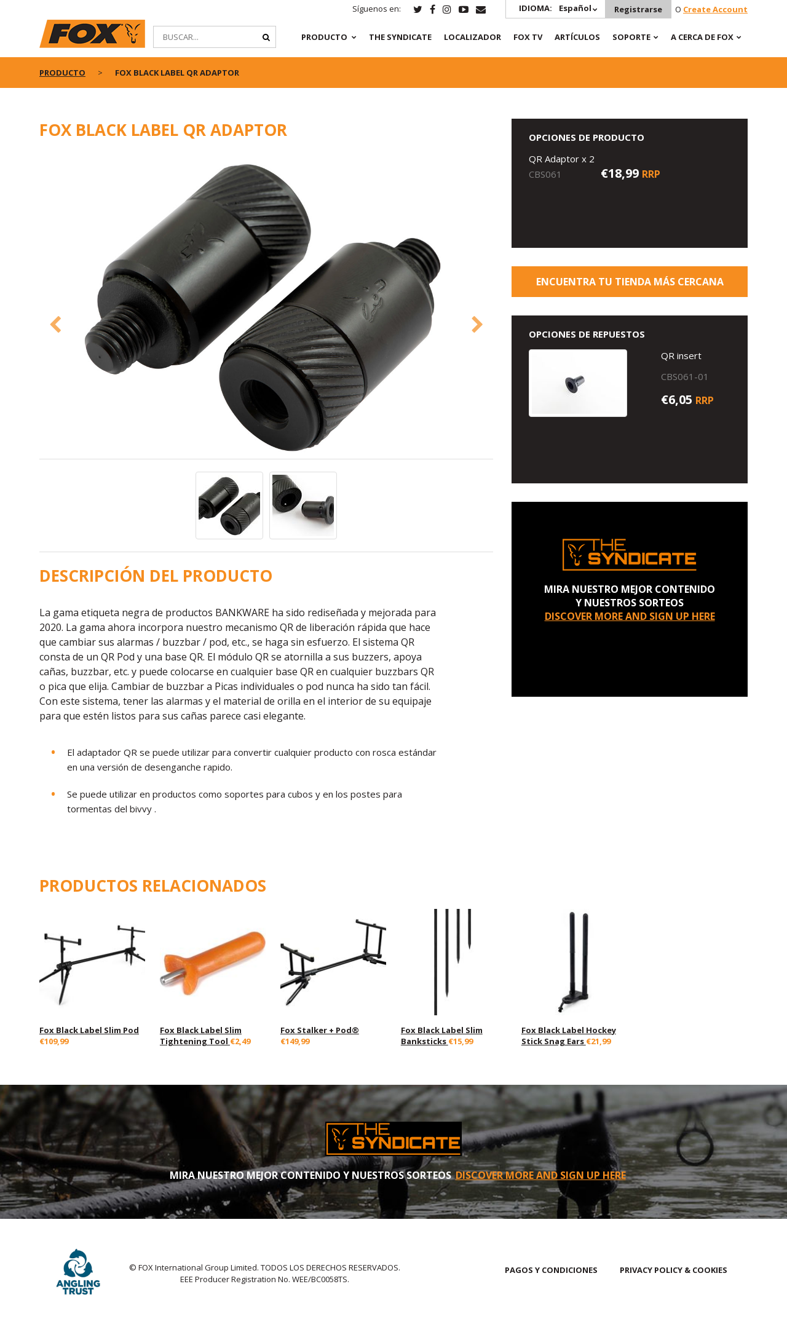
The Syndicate (400, 36)
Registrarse (638, 9)
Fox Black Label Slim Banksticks (442, 1036)
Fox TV (527, 36)
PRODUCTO (324, 36)
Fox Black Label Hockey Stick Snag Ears (568, 1036)
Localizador (472, 36)
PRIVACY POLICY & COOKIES (673, 1269)
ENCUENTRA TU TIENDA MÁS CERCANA (630, 281)
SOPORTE (631, 36)
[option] (266, 306)
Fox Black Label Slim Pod (89, 1030)
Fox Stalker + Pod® (319, 1030)
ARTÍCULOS (577, 36)
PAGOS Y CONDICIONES (551, 1269)
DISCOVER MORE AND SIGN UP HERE (630, 616)
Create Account (715, 9)
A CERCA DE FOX (702, 36)
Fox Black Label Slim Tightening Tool (201, 1036)
